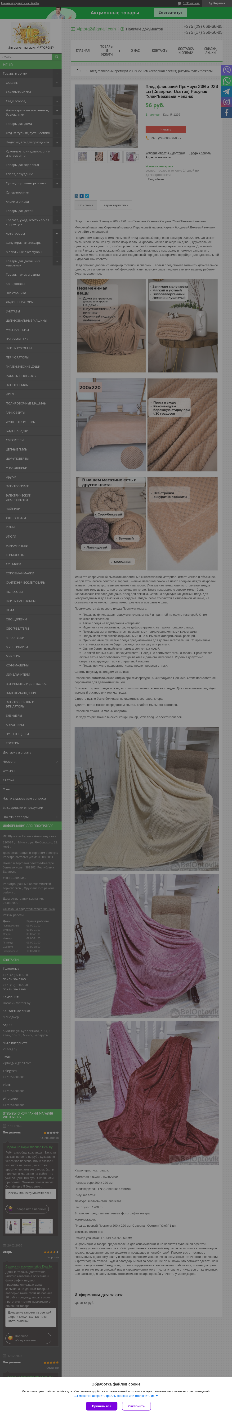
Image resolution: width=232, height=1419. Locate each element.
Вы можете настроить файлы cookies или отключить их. (114, 1396)
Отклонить (136, 1406)
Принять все (101, 1406)
